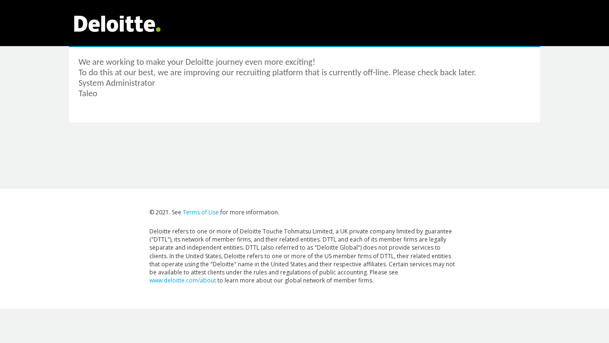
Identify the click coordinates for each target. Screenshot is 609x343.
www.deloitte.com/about (182, 280)
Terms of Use (201, 212)
